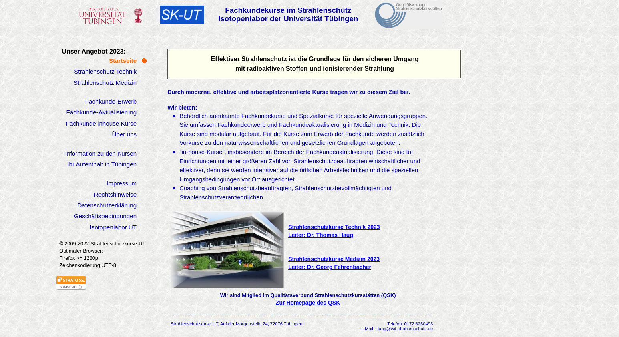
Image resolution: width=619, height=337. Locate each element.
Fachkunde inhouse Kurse (101, 123)
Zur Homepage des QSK (308, 302)
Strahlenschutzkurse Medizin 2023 (334, 259)
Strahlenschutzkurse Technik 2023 (334, 227)
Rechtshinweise (115, 194)
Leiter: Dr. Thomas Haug (320, 235)
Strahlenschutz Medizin (105, 82)
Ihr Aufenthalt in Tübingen (102, 164)
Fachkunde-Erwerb (111, 101)
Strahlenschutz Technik (105, 71)
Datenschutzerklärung (107, 205)
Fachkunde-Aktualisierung (101, 112)
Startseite (123, 60)
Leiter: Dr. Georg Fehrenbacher (329, 267)
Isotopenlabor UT (113, 227)
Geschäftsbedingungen (105, 216)
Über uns (124, 134)
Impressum (122, 183)
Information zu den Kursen (101, 153)
